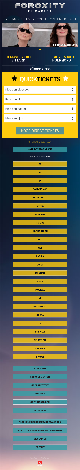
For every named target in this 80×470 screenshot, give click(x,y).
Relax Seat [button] (40, 340)
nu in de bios (21, 19)
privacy (40, 447)
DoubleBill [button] (40, 197)
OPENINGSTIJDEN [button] (40, 401)
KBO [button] (40, 239)
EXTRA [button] (40, 205)
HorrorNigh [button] (40, 230)
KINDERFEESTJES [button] (40, 385)
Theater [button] (40, 348)
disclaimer (40, 438)
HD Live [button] (40, 222)
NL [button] (40, 298)
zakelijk (55, 19)
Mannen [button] (40, 272)
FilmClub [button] (40, 214)
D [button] (40, 180)
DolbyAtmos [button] (40, 189)
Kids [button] (40, 247)
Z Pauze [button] (40, 356)
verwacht (39, 19)
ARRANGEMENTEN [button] (40, 376)
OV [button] (40, 323)
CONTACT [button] (40, 393)
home (5, 19)
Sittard (18, 60)
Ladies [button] (40, 256)
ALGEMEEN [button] (40, 368)
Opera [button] (40, 314)
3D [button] (40, 172)
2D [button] (40, 163)
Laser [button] (40, 264)
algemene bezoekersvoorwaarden (40, 421)
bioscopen (71, 19)
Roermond (61, 60)
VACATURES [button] (40, 410)
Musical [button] (40, 289)
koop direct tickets (40, 130)
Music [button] (40, 281)
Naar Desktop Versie (40, 149)
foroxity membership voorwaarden (40, 430)
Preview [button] (40, 331)
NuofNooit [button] (40, 306)
